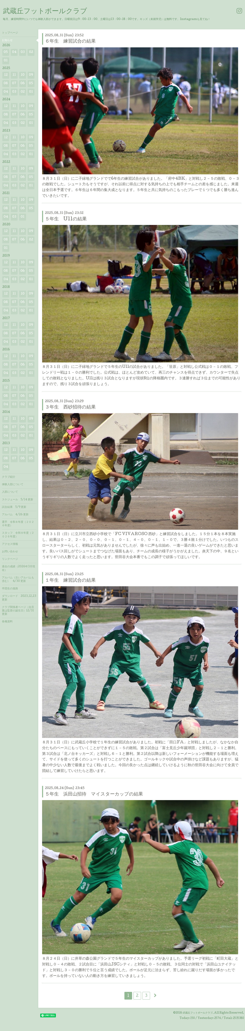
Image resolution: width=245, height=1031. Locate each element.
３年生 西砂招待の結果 (70, 407)
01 (6, 60)
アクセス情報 (10, 544)
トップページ (10, 33)
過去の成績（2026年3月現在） (18, 568)
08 (6, 83)
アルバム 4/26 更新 (15, 514)
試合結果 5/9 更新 (14, 507)
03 (23, 52)
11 (14, 75)
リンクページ (10, 559)
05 (6, 52)
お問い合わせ (10, 551)
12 (6, 75)
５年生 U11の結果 (66, 219)
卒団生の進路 (10, 588)
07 (14, 83)
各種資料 (7, 621)
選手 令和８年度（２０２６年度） (18, 524)
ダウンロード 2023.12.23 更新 (19, 598)
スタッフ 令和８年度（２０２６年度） (18, 535)
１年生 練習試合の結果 (70, 580)
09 (31, 75)
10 (22, 75)
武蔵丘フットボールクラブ (45, 12)
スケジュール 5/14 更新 (17, 499)
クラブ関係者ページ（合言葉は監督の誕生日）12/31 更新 (18, 611)
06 (22, 83)
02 (31, 52)
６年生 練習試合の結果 (70, 41)
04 (14, 52)
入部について (10, 492)
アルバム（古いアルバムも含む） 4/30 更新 (18, 579)
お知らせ (7, 40)
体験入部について (12, 484)
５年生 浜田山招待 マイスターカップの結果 (94, 794)
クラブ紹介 (8, 477)
